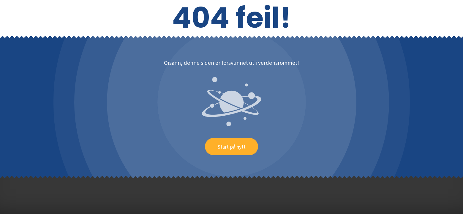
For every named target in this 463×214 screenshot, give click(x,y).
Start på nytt (231, 146)
